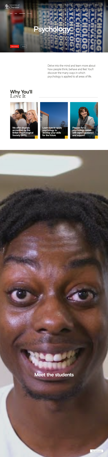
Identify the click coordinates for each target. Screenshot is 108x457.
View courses (14, 46)
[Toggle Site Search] (102, 4)
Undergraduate (22, 13)
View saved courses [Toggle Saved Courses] (97, 451)
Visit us (23, 46)
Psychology (29, 13)
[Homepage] (11, 6)
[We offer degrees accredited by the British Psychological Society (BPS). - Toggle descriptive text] (36, 137)
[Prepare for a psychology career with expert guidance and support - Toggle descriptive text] (96, 137)
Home (11, 13)
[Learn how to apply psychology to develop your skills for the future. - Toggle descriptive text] (66, 137)
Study (16, 13)
